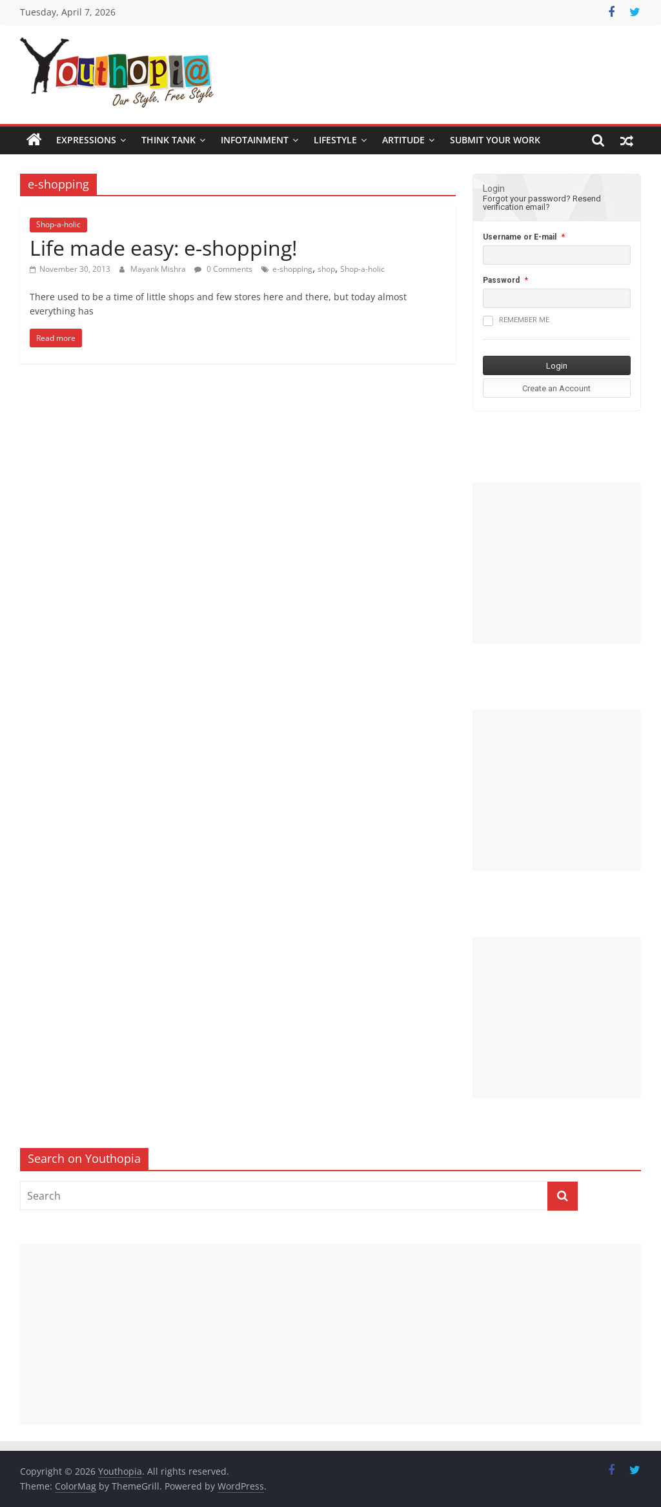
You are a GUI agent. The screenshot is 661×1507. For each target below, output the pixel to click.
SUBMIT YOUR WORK (495, 140)
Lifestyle (335, 140)
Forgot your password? (527, 198)
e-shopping (292, 268)
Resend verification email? (542, 203)
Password (501, 280)
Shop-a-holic (58, 224)
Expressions (86, 140)
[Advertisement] (557, 563)
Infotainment (255, 140)
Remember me (516, 321)
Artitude (403, 140)
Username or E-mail (519, 236)
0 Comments (223, 268)
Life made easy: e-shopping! (163, 247)
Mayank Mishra (159, 268)
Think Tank (168, 140)
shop (326, 268)
